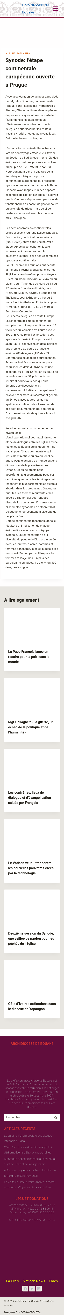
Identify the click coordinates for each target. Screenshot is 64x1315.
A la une (10, 53)
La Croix (12, 1281)
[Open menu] (55, 8)
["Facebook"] (25, 1288)
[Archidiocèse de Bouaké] (28, 8)
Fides (53, 1281)
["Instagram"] (39, 1288)
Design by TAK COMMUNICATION (22, 1312)
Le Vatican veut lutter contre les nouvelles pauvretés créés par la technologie (31, 868)
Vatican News (34, 1281)
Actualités (23, 53)
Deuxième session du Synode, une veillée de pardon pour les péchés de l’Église (31, 938)
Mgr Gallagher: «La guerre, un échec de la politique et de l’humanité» (31, 727)
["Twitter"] (32, 1288)
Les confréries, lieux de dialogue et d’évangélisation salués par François (29, 797)
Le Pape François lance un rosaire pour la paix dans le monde (28, 657)
